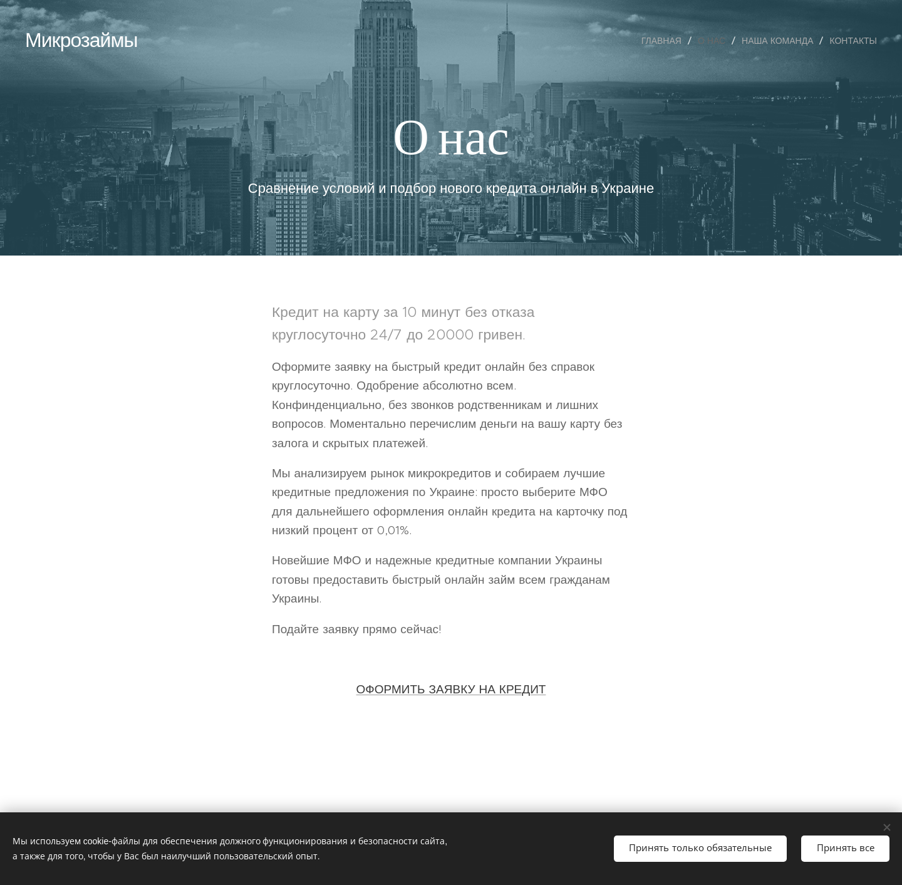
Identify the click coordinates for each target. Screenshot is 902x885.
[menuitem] (665, 40)
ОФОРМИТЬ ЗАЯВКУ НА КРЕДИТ (451, 689)
